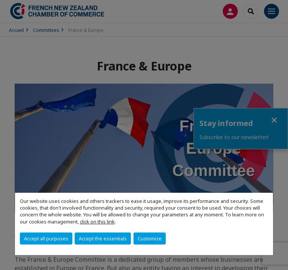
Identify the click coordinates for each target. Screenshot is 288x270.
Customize (150, 238)
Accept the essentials (103, 238)
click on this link (97, 221)
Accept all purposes (46, 238)
